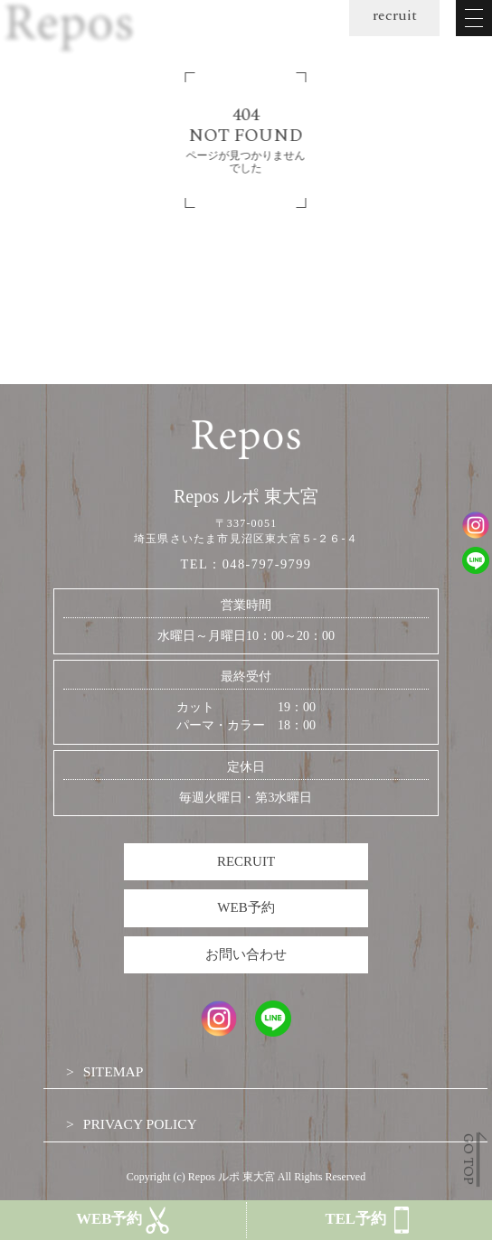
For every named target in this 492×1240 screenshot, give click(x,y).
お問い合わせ (246, 954)
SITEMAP (113, 1071)
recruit (395, 15)
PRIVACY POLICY (140, 1124)
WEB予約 (245, 907)
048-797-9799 (267, 564)
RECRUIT (246, 861)
